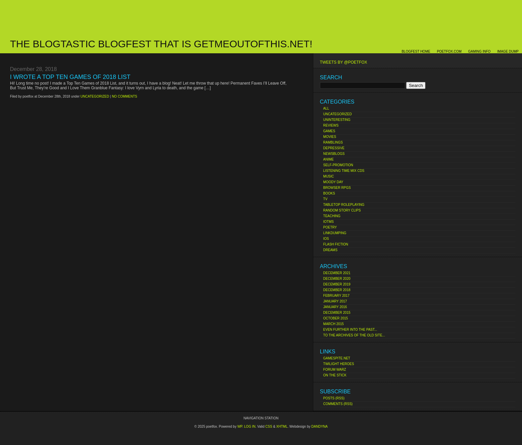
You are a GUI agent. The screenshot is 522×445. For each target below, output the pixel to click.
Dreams (330, 250)
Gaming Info (479, 51)
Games (329, 131)
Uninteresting (337, 120)
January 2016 (335, 307)
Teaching (332, 216)
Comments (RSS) (338, 404)
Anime (328, 159)
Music (328, 176)
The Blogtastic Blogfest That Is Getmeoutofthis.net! (161, 43)
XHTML (282, 426)
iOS (326, 238)
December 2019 (337, 284)
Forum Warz (334, 369)
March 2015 (333, 324)
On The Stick (335, 375)
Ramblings (333, 142)
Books (329, 193)
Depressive (334, 148)
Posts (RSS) (334, 398)
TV (325, 199)
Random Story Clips (342, 210)
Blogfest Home (415, 51)
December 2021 (337, 273)
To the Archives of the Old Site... (354, 335)
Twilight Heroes (338, 364)
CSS (268, 426)
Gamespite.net (336, 358)
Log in (249, 426)
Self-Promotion (338, 165)
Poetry (330, 227)
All (326, 108)
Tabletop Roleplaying (344, 205)
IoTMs (328, 221)
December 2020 (337, 278)
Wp (239, 426)
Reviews (331, 125)
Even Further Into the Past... (350, 329)
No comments (124, 96)
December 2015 (337, 312)
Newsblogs (334, 154)
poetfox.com (449, 51)
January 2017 (335, 301)
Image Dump (508, 51)
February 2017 (336, 295)
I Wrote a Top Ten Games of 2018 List (70, 77)
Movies (329, 137)
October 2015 (335, 318)
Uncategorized (337, 114)
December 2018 (337, 290)
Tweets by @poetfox (343, 62)
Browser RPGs (337, 188)
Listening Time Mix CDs (344, 171)
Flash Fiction (335, 244)
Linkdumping (334, 233)
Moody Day (333, 182)
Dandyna (319, 426)
